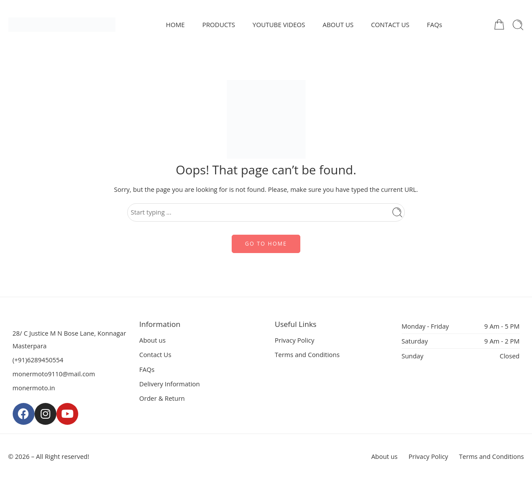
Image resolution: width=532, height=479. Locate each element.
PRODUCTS (218, 25)
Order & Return (162, 398)
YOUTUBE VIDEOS (279, 25)
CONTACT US (390, 25)
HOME (175, 25)
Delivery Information (169, 384)
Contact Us (155, 355)
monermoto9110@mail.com (54, 374)
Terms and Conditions (307, 355)
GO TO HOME (266, 243)
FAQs (434, 25)
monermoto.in (34, 388)
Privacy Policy (295, 340)
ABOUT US (338, 25)
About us (152, 340)
